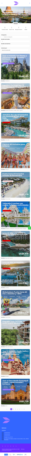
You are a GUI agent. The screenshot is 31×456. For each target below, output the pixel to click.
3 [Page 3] (15, 409)
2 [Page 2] (13, 409)
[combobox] (15, 46)
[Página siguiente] (22, 409)
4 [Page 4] (17, 409)
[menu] (29, 3)
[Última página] (24, 409)
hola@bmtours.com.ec (8, 437)
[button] (15, 50)
